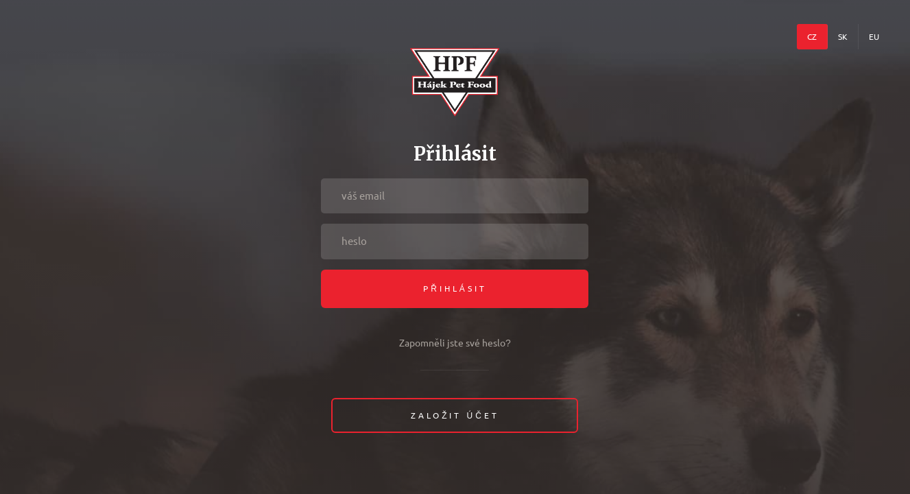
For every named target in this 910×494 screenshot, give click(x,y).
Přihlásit (455, 288)
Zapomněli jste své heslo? (455, 343)
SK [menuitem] (843, 37)
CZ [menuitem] (812, 37)
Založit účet (455, 415)
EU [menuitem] (874, 37)
